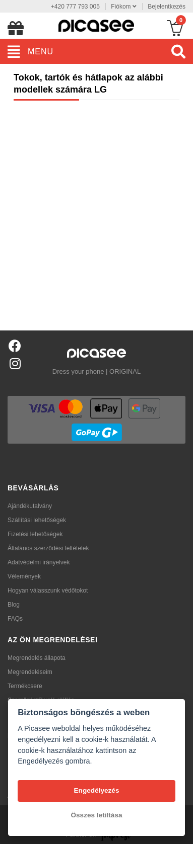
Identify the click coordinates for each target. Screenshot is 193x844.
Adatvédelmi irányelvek (39, 562)
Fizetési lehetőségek (35, 534)
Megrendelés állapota (37, 657)
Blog (14, 604)
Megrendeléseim (30, 672)
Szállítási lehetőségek (37, 520)
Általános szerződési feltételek (48, 548)
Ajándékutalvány (30, 506)
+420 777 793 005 (75, 6)
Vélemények (24, 576)
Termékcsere (25, 686)
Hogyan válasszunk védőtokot (48, 590)
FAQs (15, 618)
